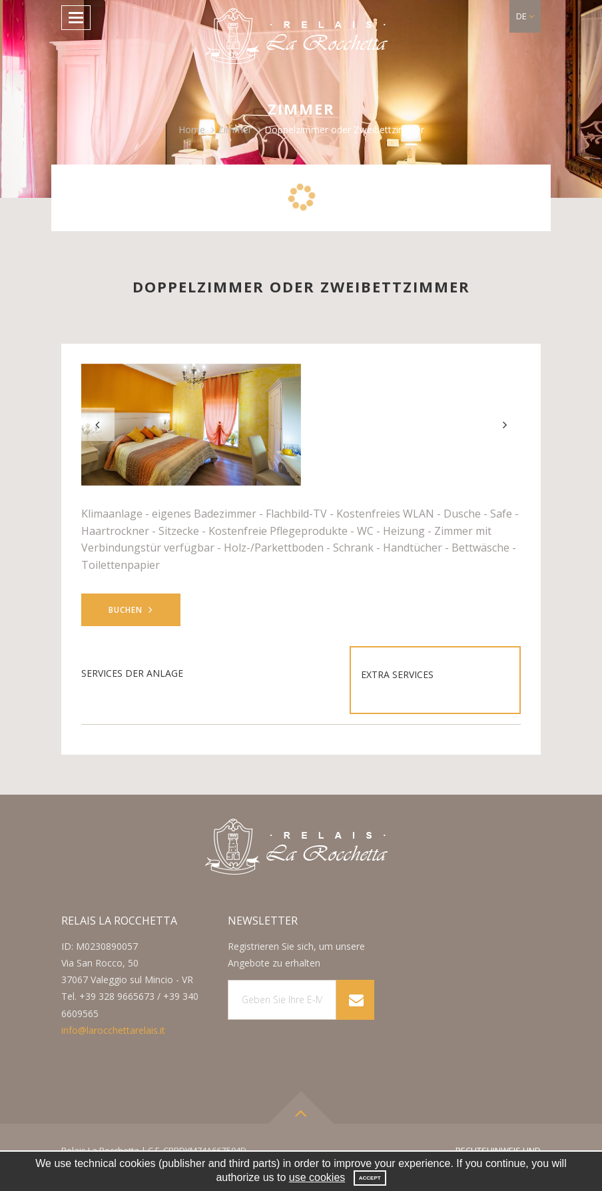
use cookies (317, 1177)
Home (191, 129)
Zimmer (235, 129)
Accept (370, 1178)
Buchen (131, 609)
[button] (525, 16)
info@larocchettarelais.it (113, 1030)
